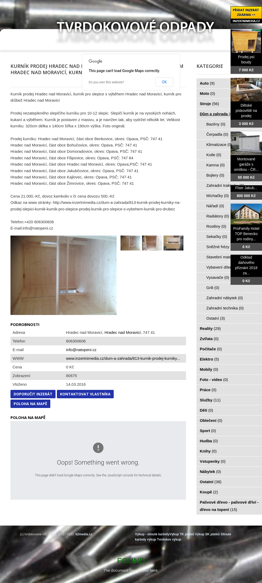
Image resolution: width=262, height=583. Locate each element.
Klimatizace (219, 144)
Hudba (209, 441)
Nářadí (215, 206)
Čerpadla (217, 134)
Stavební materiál (224, 257)
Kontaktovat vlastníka (85, 393)
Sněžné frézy (220, 246)
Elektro (209, 359)
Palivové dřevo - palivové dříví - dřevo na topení (229, 506)
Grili (212, 287)
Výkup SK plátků (207, 534)
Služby (210, 400)
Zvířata (209, 338)
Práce (208, 390)
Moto (207, 93)
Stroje (209, 103)
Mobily (209, 369)
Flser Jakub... (246, 188)
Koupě (209, 492)
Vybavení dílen (222, 267)
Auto (207, 83)
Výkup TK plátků (182, 534)
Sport (208, 430)
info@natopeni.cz (81, 349)
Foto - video (214, 379)
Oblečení (211, 420)
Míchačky (217, 195)
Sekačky (216, 236)
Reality (210, 328)
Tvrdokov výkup (169, 539)
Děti (206, 410)
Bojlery (215, 175)
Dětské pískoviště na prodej (246, 110)
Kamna (215, 165)
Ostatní (215, 318)
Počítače (211, 349)
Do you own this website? (106, 82)
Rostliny (216, 226)
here (154, 570)
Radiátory (217, 216)
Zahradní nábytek (224, 298)
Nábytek (210, 471)
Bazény (216, 124)
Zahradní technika (225, 308)
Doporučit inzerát (33, 393)
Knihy (208, 451)
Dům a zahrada (217, 114)
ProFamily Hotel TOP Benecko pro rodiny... (246, 233)
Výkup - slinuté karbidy (152, 534)
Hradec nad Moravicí (123, 332)
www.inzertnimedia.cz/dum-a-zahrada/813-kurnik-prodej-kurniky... (123, 358)
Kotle (213, 154)
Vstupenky (213, 461)
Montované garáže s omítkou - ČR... (246, 164)
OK (164, 82)
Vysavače (217, 277)
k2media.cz (83, 534)
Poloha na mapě (30, 403)
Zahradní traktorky (225, 185)
